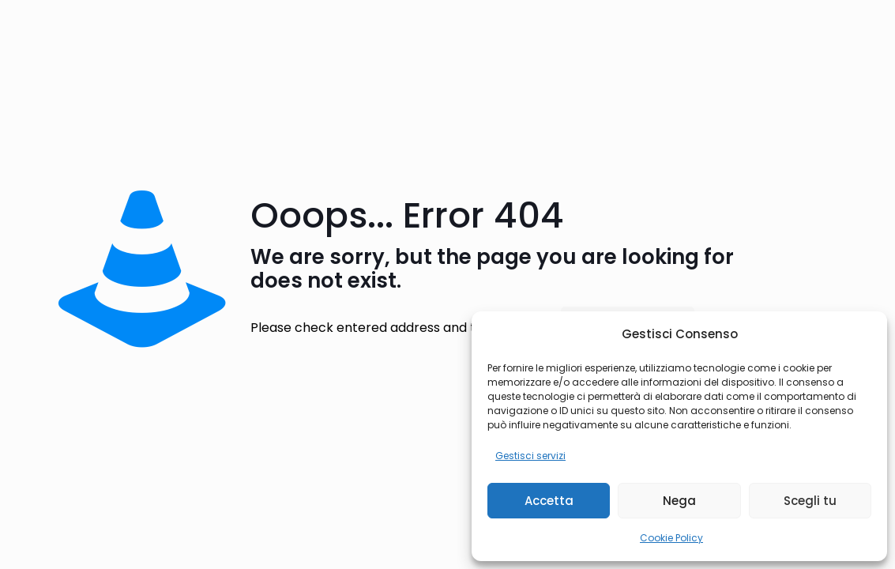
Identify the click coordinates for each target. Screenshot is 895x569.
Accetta (549, 500)
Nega (679, 500)
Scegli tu (810, 500)
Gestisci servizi (530, 455)
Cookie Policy (671, 538)
